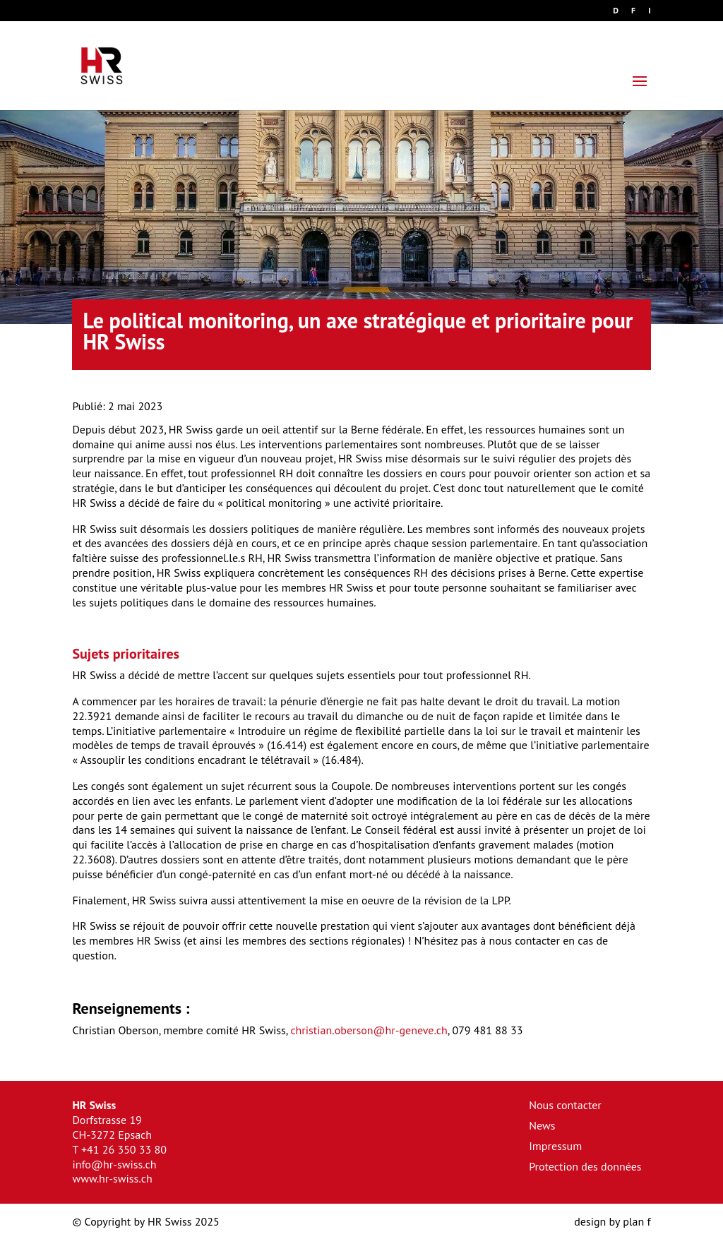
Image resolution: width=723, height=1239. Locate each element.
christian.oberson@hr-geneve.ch (368, 1030)
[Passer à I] (649, 13)
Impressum (555, 1146)
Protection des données (585, 1166)
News (542, 1125)
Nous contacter (565, 1105)
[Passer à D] (616, 13)
